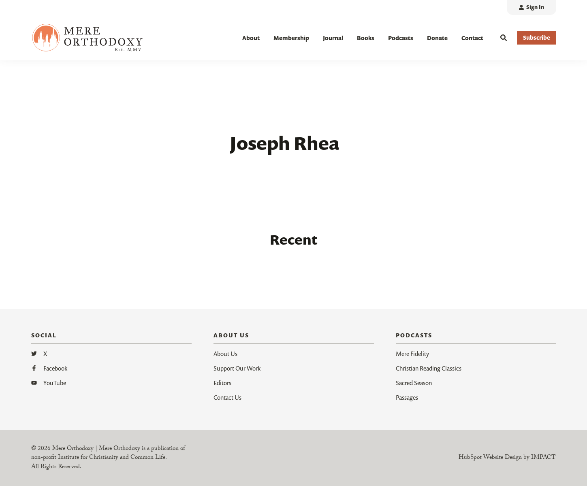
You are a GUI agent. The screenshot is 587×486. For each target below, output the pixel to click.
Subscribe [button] (536, 37)
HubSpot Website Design (490, 458)
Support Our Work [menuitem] (236, 368)
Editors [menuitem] (222, 383)
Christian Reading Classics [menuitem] (428, 368)
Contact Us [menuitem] (227, 397)
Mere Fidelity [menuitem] (412, 354)
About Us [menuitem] (225, 354)
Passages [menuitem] (407, 397)
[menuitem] (531, 7)
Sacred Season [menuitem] (414, 383)
